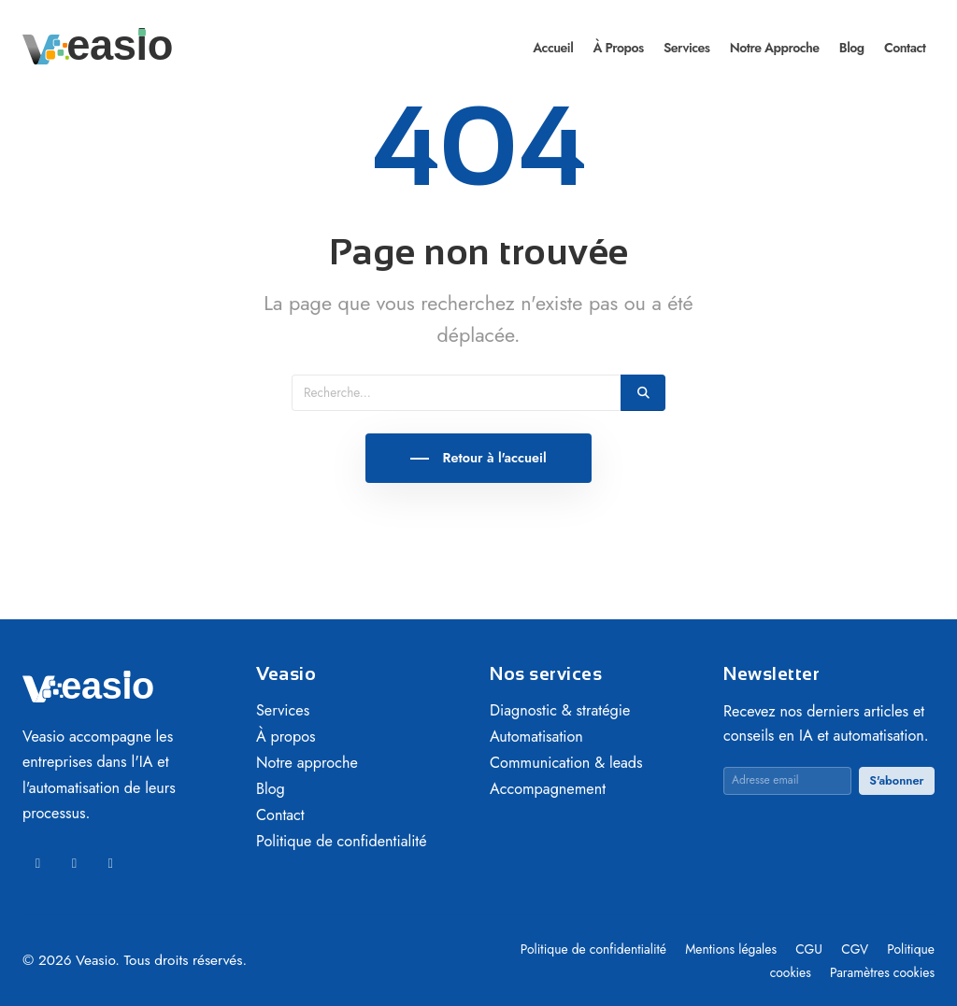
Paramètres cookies (882, 972)
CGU (810, 949)
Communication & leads (566, 762)
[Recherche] (456, 393)
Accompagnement (548, 789)
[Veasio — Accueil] (97, 45)
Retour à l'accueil (492, 457)
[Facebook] (74, 863)
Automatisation (536, 736)
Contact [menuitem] (905, 47)
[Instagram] (110, 863)
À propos (286, 736)
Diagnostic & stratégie (560, 710)
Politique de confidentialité (341, 841)
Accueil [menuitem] (553, 47)
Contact (280, 815)
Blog (270, 789)
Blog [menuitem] (851, 47)
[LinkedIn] (37, 863)
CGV (856, 949)
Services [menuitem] (687, 47)
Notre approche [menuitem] (775, 47)
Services (282, 710)
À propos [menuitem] (618, 47)
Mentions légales (732, 949)
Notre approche (307, 762)
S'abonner (896, 780)
